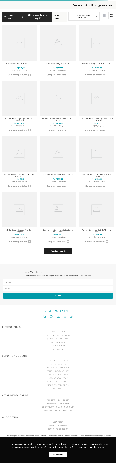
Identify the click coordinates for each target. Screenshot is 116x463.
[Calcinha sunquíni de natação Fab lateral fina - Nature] (58, 218)
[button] (34, 18)
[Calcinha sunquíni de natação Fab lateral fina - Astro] (19, 162)
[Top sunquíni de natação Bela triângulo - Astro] (96, 218)
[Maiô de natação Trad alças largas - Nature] (19, 51)
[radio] (104, 15)
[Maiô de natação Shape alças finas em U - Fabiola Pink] (19, 107)
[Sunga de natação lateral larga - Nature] (58, 162)
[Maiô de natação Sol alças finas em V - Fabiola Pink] (58, 51)
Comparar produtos (17, 75)
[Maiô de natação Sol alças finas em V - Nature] (96, 51)
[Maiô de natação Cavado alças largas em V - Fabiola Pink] (96, 107)
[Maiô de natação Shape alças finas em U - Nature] (58, 107)
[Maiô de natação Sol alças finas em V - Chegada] (19, 218)
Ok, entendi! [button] (57, 455)
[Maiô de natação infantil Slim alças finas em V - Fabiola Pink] (96, 162)
